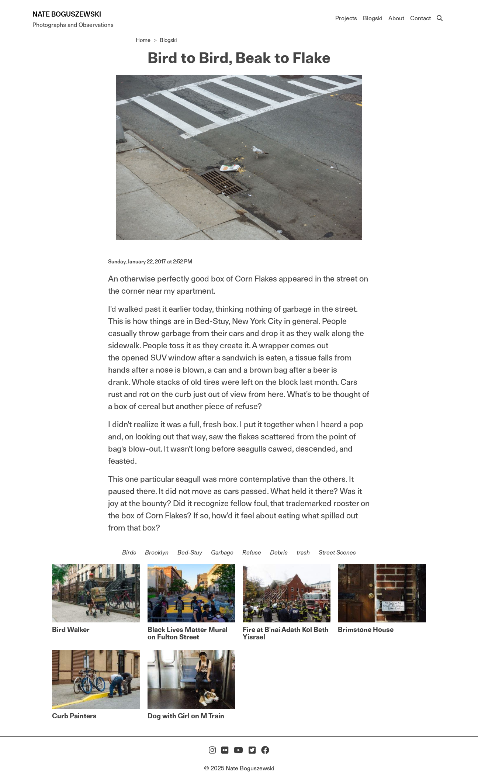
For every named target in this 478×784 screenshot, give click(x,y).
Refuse (251, 552)
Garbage (222, 552)
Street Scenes (337, 552)
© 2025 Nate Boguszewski (239, 768)
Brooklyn (157, 552)
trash (303, 552)
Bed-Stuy (189, 552)
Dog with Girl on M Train (186, 716)
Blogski (372, 18)
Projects (346, 18)
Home (143, 40)
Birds (129, 552)
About (396, 18)
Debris (279, 552)
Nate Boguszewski (66, 14)
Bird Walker (71, 629)
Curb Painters (74, 716)
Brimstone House (366, 629)
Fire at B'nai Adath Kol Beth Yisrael (286, 633)
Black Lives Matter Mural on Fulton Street (188, 633)
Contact (420, 18)
